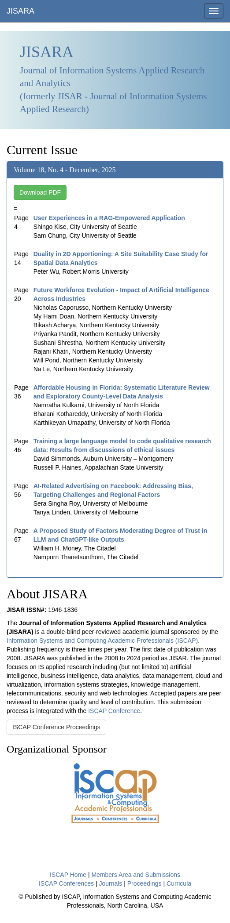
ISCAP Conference (114, 710)
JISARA (20, 11)
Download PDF (40, 192)
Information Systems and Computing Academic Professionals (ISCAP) (102, 640)
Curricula (179, 883)
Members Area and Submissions (135, 874)
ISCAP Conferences (66, 883)
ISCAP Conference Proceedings (56, 727)
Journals (110, 883)
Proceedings (144, 883)
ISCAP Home (68, 874)
